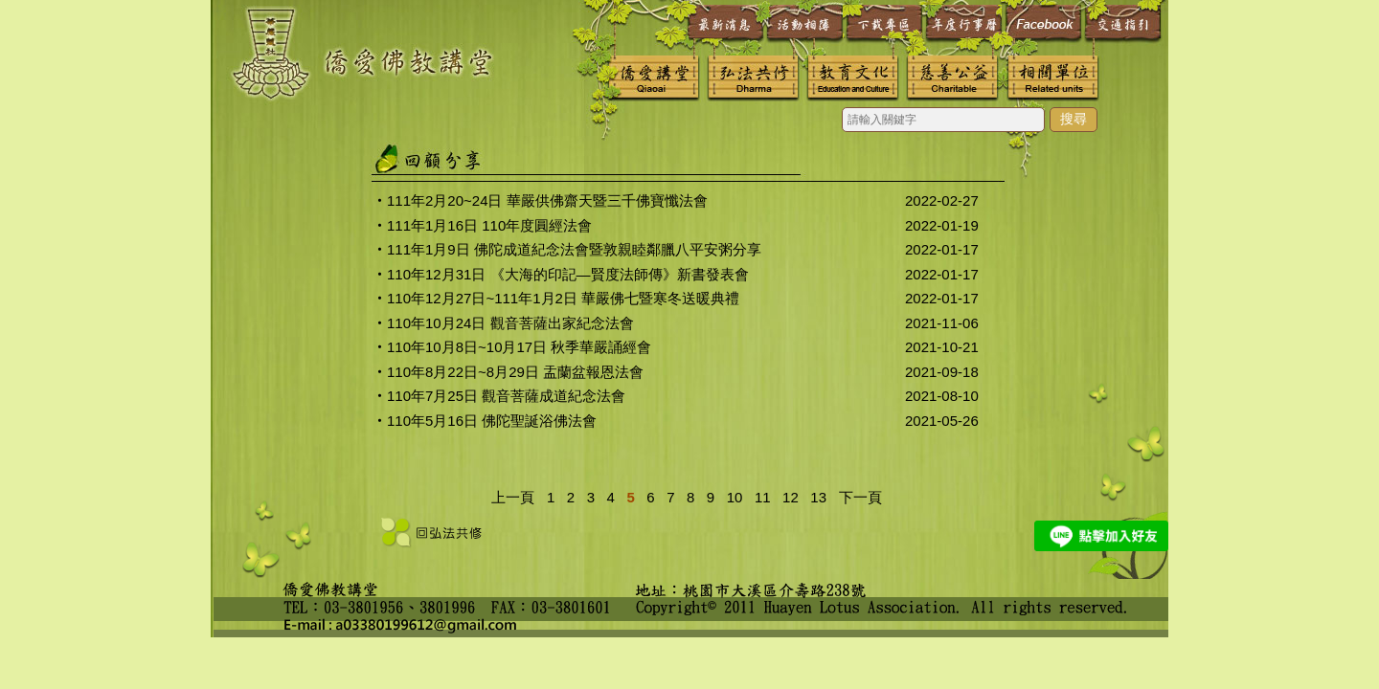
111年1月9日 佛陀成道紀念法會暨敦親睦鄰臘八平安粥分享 (574, 249)
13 (814, 497)
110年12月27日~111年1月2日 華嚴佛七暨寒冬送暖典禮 (563, 298)
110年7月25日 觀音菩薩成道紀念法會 (506, 396)
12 (787, 497)
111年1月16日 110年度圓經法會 (489, 225)
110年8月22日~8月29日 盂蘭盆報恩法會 (515, 372)
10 (730, 497)
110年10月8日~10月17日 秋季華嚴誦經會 (519, 347)
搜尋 (1073, 118)
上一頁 (512, 497)
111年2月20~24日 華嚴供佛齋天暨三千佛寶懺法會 (547, 200)
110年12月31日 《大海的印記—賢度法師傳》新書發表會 (568, 274)
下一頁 (860, 497)
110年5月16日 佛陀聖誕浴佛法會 (492, 420)
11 (759, 497)
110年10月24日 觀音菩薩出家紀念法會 (510, 323)
